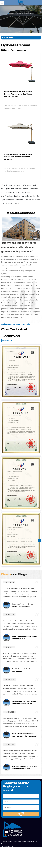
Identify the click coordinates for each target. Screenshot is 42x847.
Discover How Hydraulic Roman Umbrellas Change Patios (24, 702)
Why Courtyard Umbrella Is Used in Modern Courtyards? (24, 767)
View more (7, 340)
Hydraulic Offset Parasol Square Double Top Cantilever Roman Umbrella (18, 157)
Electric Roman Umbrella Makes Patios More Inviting (24, 637)
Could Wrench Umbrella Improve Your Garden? (24, 670)
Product (18, 14)
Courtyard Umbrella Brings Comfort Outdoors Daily (22, 605)
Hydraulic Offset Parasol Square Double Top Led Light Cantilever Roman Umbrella (18, 94)
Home (12, 14)
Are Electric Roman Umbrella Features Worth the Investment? (24, 735)
